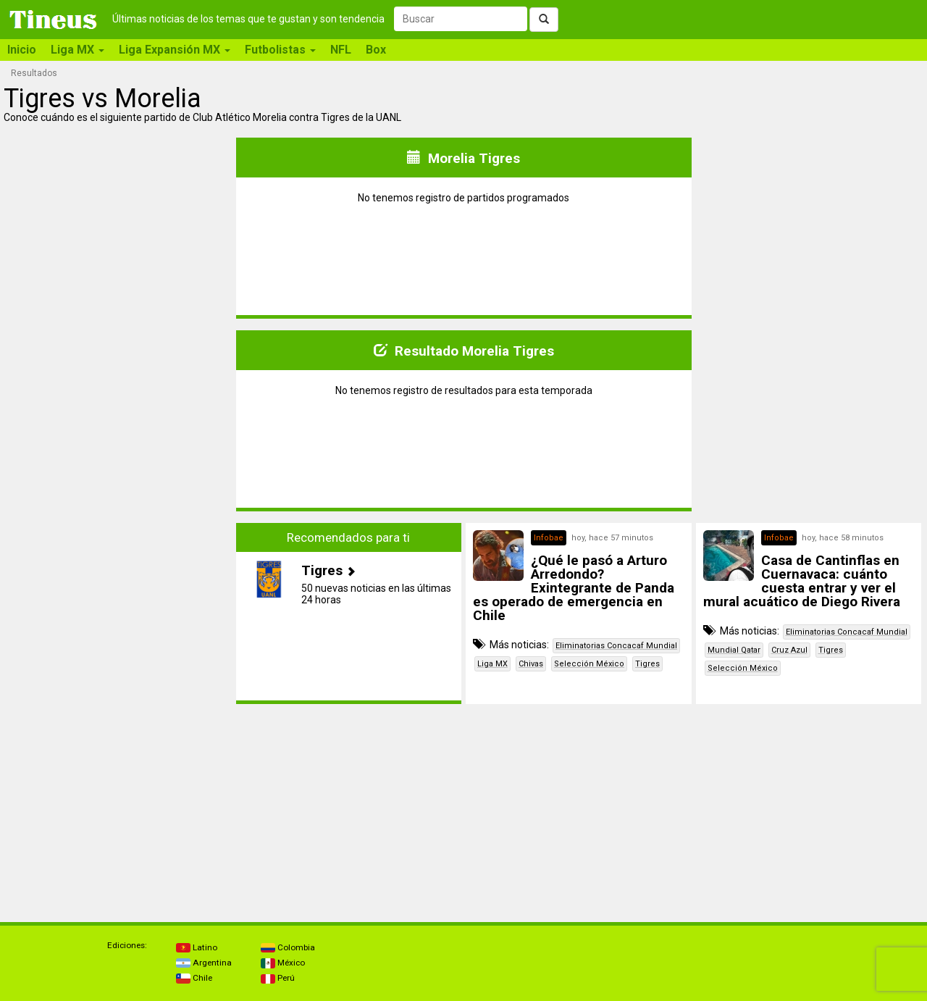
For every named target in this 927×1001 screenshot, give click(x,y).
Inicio (21, 49)
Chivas (531, 664)
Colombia (288, 947)
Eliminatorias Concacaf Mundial (616, 645)
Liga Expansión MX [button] (174, 49)
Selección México (589, 664)
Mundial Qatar (734, 650)
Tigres (647, 664)
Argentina (204, 963)
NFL (340, 49)
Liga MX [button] (77, 49)
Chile (194, 978)
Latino (196, 947)
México (283, 963)
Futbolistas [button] (280, 49)
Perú (278, 978)
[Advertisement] (118, 613)
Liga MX (492, 664)
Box (376, 49)
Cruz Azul (789, 650)
